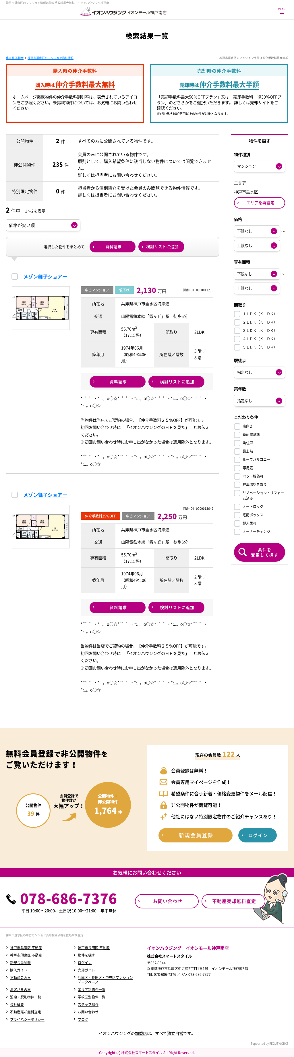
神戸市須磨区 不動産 (26, 955)
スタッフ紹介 (88, 1004)
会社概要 (17, 1004)
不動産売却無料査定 (25, 1012)
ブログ (83, 1019)
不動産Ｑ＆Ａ (20, 977)
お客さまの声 (20, 989)
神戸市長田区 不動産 (94, 947)
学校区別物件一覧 (91, 997)
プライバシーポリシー (27, 1019)
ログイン (85, 962)
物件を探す (86, 955)
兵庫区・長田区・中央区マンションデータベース (105, 980)
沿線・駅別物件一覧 (25, 997)
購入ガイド (18, 970)
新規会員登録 (20, 962)
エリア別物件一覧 (91, 989)
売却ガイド (86, 970)
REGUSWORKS (278, 1043)
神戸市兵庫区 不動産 (26, 947)
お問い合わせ (88, 1012)
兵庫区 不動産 (15, 58)
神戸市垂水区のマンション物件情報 (51, 58)
